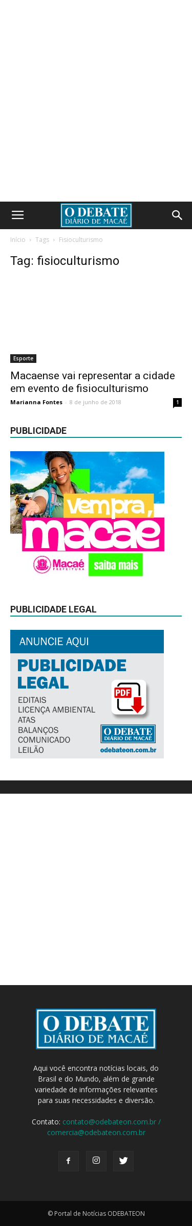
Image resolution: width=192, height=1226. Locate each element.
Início (18, 239)
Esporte (23, 358)
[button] (177, 215)
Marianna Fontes (36, 402)
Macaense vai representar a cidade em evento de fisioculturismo (92, 382)
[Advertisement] (96, 101)
